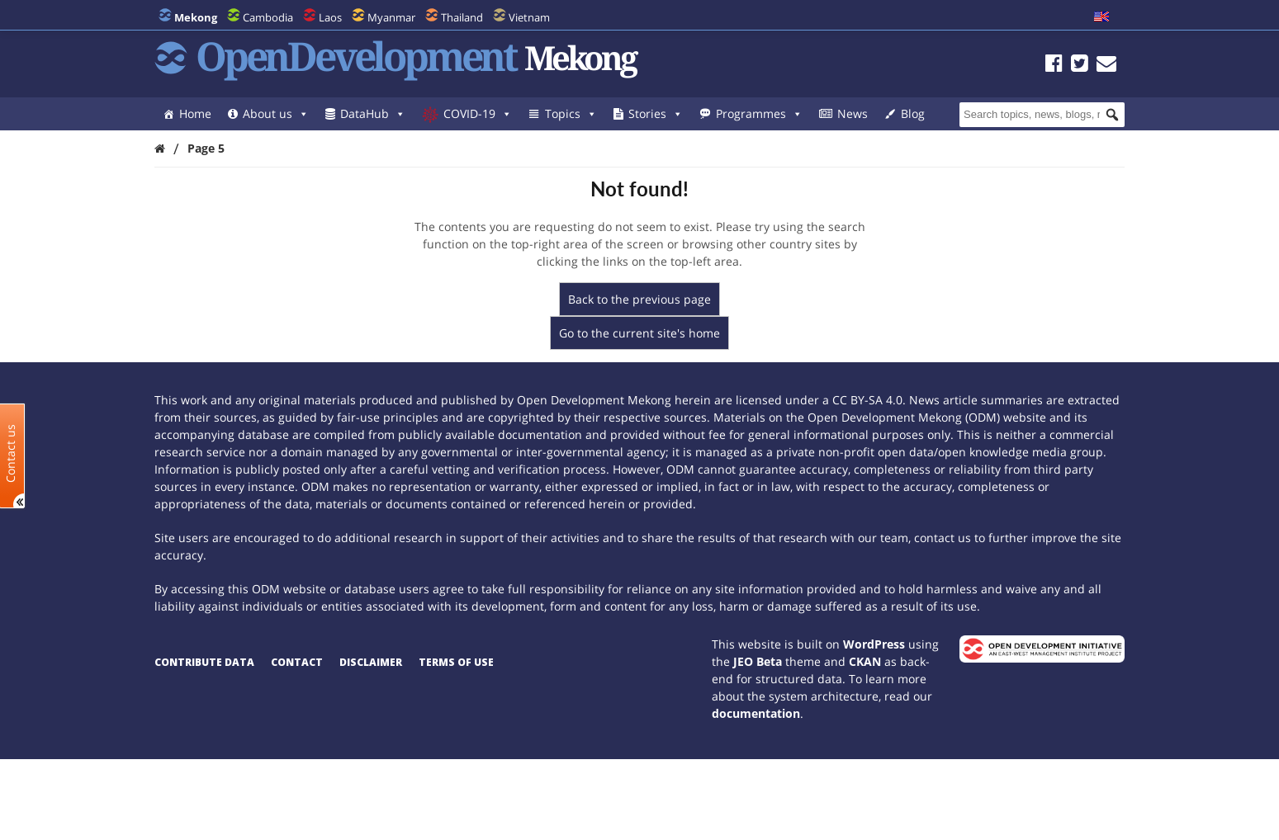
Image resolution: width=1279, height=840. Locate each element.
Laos (330, 17)
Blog (913, 113)
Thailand (462, 17)
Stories (655, 113)
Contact (297, 662)
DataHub (372, 113)
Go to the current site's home (639, 333)
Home (195, 113)
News (852, 113)
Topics (571, 113)
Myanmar (391, 17)
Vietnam (529, 17)
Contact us (10, 452)
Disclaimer (370, 662)
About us (276, 113)
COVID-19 (477, 113)
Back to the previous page (639, 299)
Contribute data (204, 662)
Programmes (759, 113)
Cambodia (268, 17)
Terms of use (456, 662)
